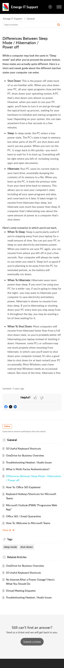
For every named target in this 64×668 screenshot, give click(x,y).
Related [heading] (16, 557)
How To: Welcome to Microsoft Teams (28, 523)
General (31, 18)
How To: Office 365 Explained (23, 487)
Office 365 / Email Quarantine (23, 516)
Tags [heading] (9, 539)
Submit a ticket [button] (32, 642)
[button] (50, 7)
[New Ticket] (32, 642)
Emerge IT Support (12, 18)
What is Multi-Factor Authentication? (28, 469)
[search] (32, 24)
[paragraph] (32, 218)
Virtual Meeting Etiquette (21, 590)
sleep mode (10, 547)
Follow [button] (7, 426)
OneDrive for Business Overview (25, 455)
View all (8, 530)
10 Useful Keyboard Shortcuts (23, 448)
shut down (26, 547)
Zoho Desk (39, 663)
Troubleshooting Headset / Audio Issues (29, 462)
